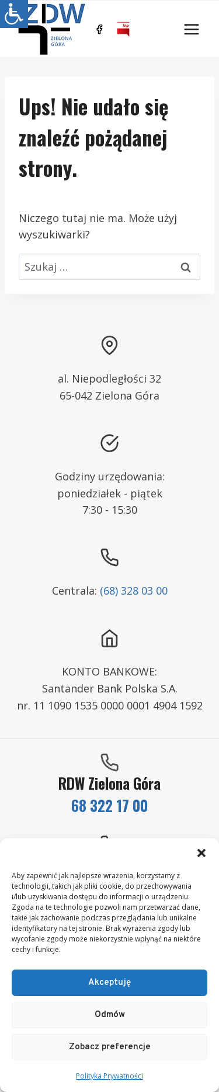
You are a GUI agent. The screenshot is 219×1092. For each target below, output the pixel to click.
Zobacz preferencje (110, 1047)
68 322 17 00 (109, 805)
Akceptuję (109, 982)
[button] (201, 853)
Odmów (110, 1015)
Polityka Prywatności (109, 1076)
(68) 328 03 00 (134, 590)
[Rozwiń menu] (191, 29)
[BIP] (123, 29)
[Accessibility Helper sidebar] (14, 14)
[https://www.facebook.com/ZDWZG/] (99, 29)
